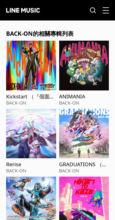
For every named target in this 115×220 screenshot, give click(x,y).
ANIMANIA (72, 97)
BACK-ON (16, 103)
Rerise (13, 164)
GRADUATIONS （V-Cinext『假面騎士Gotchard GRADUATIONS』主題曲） (83, 164)
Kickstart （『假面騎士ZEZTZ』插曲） (30, 97)
